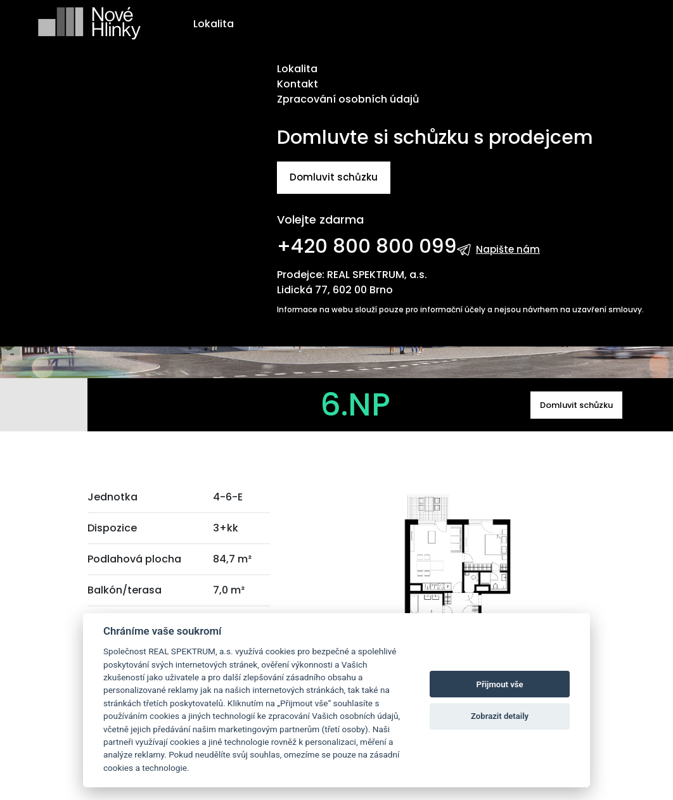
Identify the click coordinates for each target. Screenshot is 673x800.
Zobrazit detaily (500, 716)
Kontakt (297, 84)
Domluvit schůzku (334, 177)
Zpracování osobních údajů (348, 99)
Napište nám (508, 249)
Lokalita (213, 23)
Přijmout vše (500, 684)
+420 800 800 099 (367, 246)
